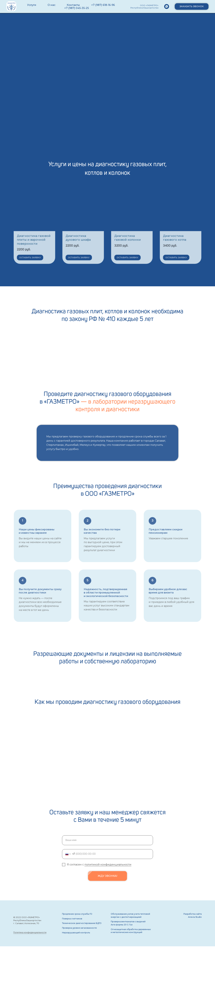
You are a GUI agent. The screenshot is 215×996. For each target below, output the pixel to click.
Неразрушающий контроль (76, 932)
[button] (192, 6)
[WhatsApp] (166, 6)
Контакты (73, 4)
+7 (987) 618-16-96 (103, 4)
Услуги (31, 4)
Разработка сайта (192, 914)
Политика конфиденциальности (29, 932)
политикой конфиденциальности (107, 864)
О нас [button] (51, 4)
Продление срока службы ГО (77, 914)
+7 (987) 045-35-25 (76, 8)
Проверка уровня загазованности (79, 928)
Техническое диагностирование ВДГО (81, 923)
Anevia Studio (195, 917)
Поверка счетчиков (72, 918)
